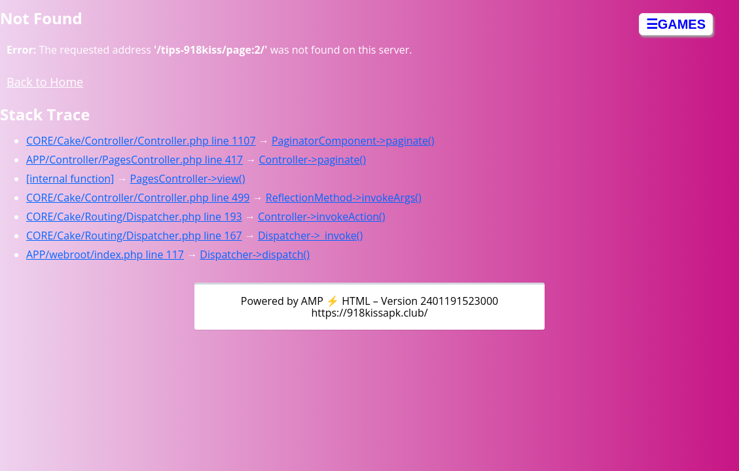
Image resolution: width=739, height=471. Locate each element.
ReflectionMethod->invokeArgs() (344, 197)
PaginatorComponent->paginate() (353, 140)
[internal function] (70, 178)
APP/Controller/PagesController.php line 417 (134, 159)
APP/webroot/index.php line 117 (105, 254)
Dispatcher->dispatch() (255, 254)
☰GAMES (676, 24)
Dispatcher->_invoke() (310, 235)
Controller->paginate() (312, 159)
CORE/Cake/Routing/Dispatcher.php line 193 (134, 216)
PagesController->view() (187, 178)
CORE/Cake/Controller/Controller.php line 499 (137, 197)
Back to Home (45, 82)
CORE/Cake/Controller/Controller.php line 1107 (141, 140)
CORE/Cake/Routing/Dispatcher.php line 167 (134, 235)
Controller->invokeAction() (322, 216)
